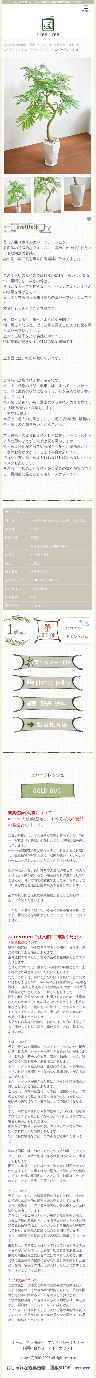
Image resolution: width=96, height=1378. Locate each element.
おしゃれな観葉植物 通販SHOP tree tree (48, 1367)
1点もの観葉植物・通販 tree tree (26, 45)
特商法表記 (35, 1342)
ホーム (17, 1342)
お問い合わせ (34, 1348)
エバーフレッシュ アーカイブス (26, 49)
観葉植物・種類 (64, 45)
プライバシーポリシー (66, 1342)
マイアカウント (61, 1348)
